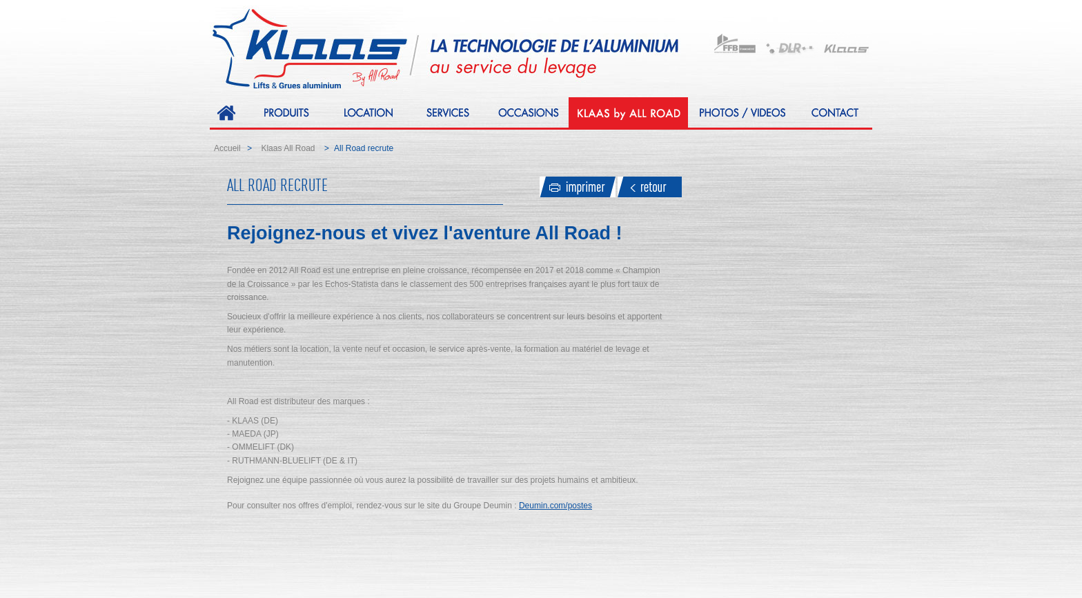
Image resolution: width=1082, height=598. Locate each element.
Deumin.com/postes (555, 505)
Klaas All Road (288, 148)
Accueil (227, 148)
